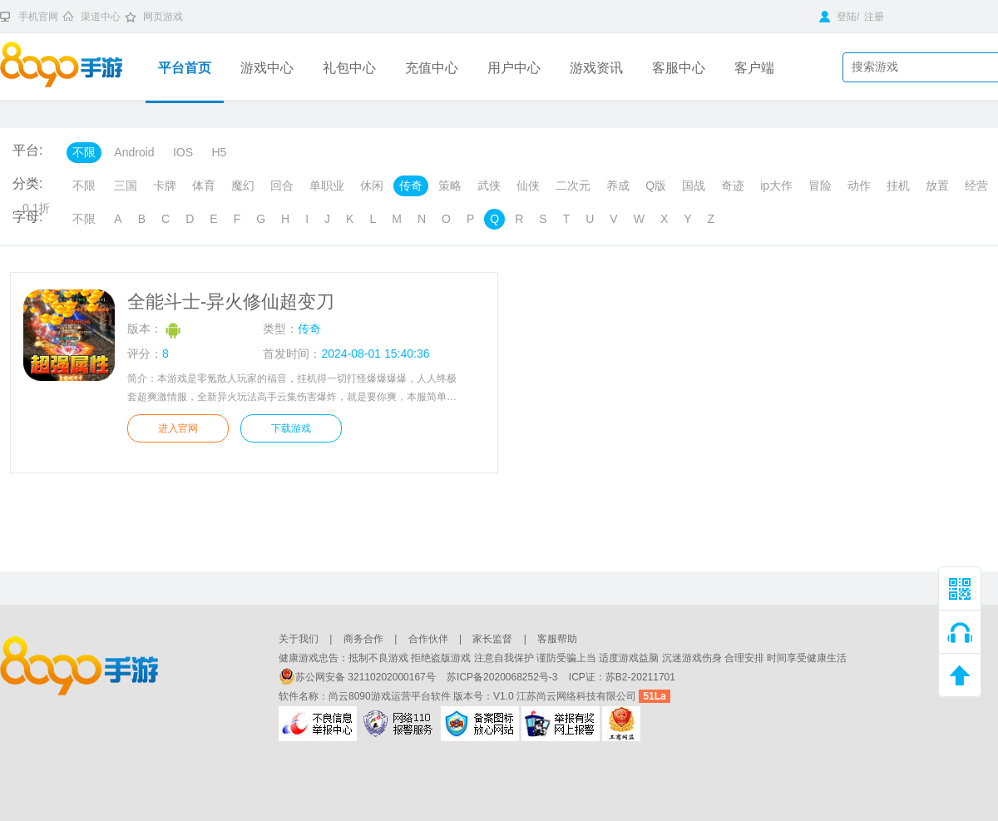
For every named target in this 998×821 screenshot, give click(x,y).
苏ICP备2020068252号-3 (504, 677)
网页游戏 (163, 16)
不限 (84, 152)
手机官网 (38, 16)
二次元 (573, 185)
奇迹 (732, 185)
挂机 (898, 185)
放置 (937, 185)
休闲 (371, 185)
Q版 (655, 185)
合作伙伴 (428, 639)
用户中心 (514, 68)
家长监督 (492, 639)
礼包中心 (349, 68)
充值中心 (431, 68)
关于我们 (299, 639)
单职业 (326, 185)
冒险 (820, 185)
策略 (450, 185)
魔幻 (242, 185)
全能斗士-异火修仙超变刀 (230, 301)
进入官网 (178, 428)
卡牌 (164, 185)
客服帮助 (557, 639)
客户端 (754, 68)
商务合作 (363, 639)
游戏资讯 (596, 68)
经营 (976, 185)
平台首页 (184, 68)
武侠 (489, 185)
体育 (203, 185)
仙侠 (528, 185)
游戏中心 (267, 68)
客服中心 (678, 68)
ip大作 (776, 185)
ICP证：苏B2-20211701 (622, 677)
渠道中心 (101, 16)
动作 (859, 185)
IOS (183, 152)
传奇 (410, 185)
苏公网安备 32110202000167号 (358, 677)
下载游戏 (291, 428)
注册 (874, 16)
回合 (282, 185)
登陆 (838, 16)
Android (134, 152)
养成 (618, 185)
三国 (125, 185)
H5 (218, 152)
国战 (693, 185)
